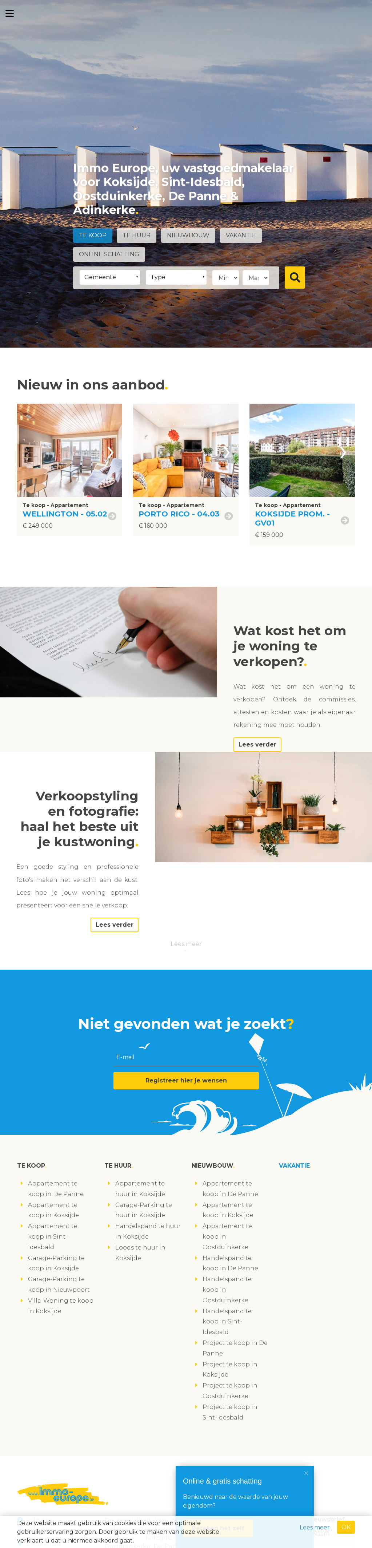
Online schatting (109, 254)
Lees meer (186, 944)
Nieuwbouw (188, 235)
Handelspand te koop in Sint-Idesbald (227, 1322)
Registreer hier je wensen (186, 1080)
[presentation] (110, 450)
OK (346, 1527)
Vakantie (241, 235)
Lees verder (257, 744)
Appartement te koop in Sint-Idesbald (52, 1237)
